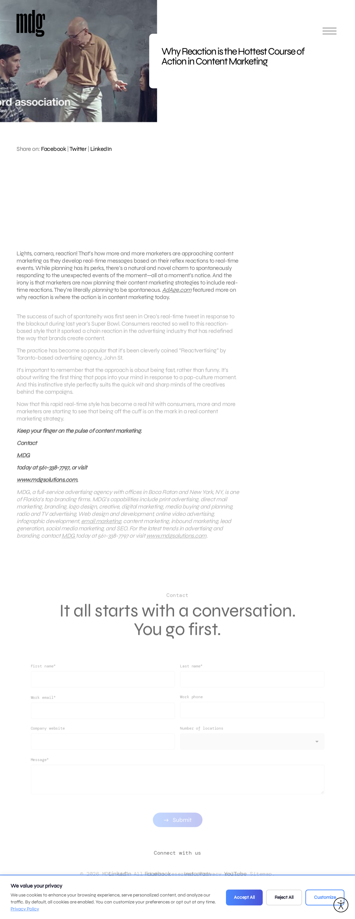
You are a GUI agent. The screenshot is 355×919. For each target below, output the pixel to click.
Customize (325, 897)
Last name (191, 680)
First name (43, 680)
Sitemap (261, 873)
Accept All (244, 897)
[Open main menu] (329, 34)
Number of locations (201, 742)
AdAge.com (177, 289)
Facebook (53, 149)
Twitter (78, 149)
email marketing (101, 528)
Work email (43, 711)
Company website (48, 742)
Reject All (284, 897)
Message (40, 773)
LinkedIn (101, 149)
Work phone (191, 711)
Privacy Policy (25, 909)
